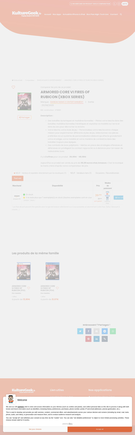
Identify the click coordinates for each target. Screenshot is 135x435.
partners (21, 407)
